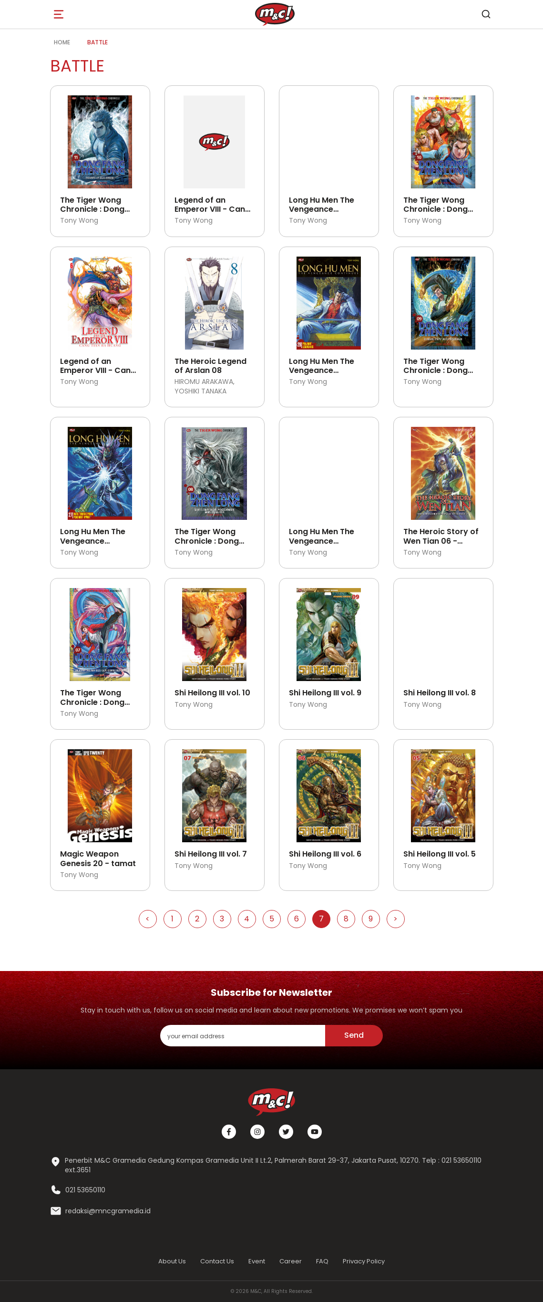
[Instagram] (257, 1132)
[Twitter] (286, 1132)
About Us (172, 1261)
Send (354, 1035)
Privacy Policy (364, 1261)
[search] (486, 14)
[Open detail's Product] (100, 138)
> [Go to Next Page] (395, 918)
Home (62, 42)
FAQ (322, 1261)
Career (290, 1261)
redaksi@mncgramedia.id (108, 1211)
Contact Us (217, 1261)
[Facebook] (229, 1132)
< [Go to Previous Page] (147, 918)
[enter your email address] (242, 1035)
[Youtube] (314, 1132)
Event (256, 1261)
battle (97, 42)
